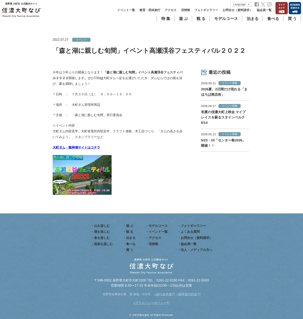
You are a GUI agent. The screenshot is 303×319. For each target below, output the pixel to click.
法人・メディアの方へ (196, 250)
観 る (201, 18)
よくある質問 (190, 231)
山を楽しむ (102, 225)
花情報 (185, 10)
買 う (292, 18)
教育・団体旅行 (150, 10)
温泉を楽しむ (103, 244)
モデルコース (226, 18)
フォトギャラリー (206, 10)
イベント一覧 (126, 10)
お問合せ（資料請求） (237, 10)
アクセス (171, 10)
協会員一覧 (264, 10)
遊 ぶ (183, 18)
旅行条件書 (164, 294)
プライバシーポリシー (151, 303)
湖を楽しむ (102, 231)
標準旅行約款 (188, 294)
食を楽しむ (102, 237)
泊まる (252, 18)
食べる (273, 18)
